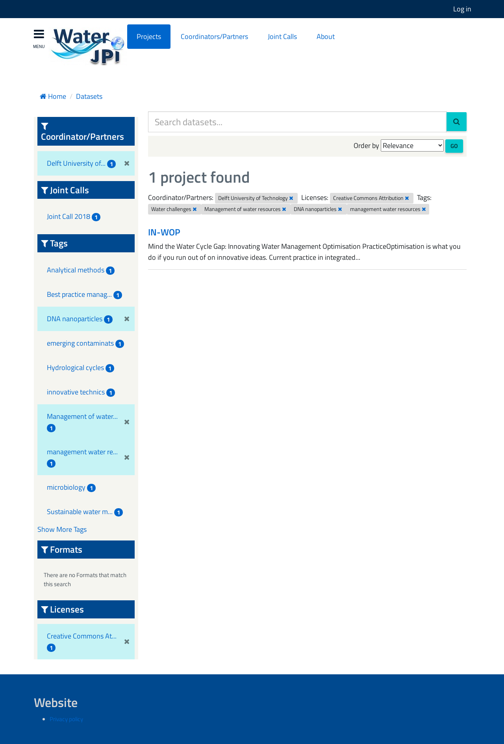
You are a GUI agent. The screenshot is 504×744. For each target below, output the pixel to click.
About (326, 36)
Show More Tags (62, 529)
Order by (366, 145)
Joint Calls (282, 36)
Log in (462, 9)
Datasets (89, 96)
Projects (149, 36)
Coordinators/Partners (214, 36)
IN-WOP (164, 232)
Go (454, 145)
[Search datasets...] (297, 121)
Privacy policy (66, 719)
